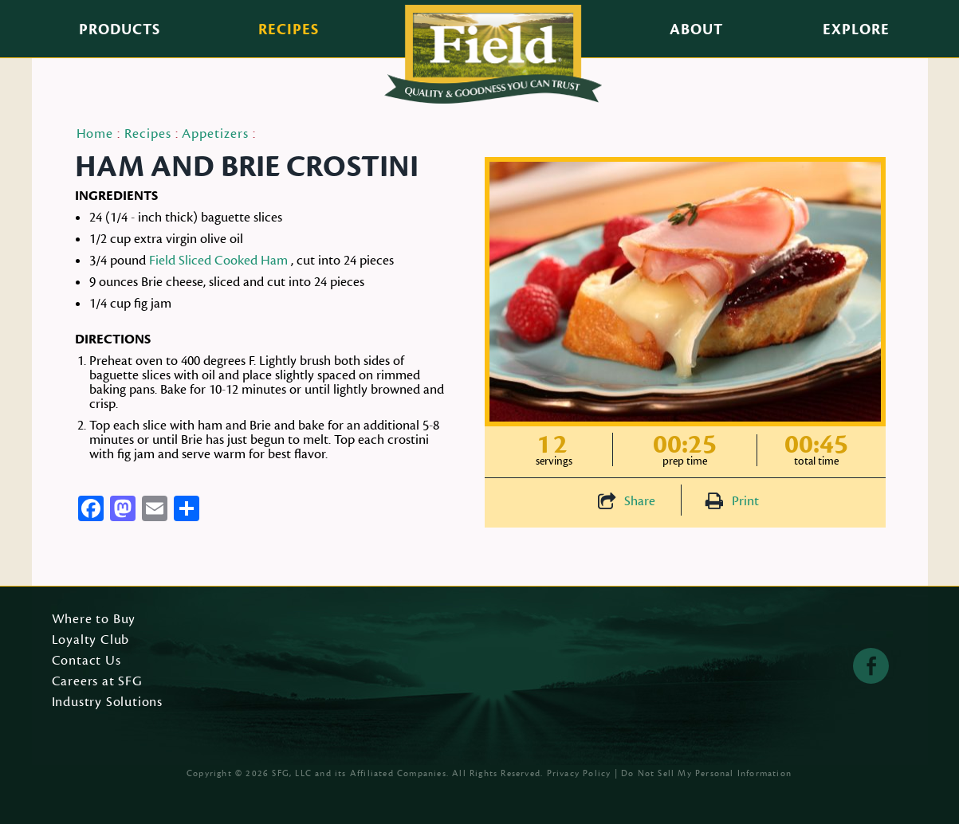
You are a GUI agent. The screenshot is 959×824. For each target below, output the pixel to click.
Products (119, 29)
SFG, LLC (292, 773)
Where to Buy (94, 620)
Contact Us (86, 661)
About (696, 29)
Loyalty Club (91, 641)
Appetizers (215, 134)
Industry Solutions (107, 703)
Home (95, 134)
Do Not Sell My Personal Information (706, 773)
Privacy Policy (579, 773)
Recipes (288, 29)
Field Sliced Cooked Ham (218, 260)
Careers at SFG (97, 682)
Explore (856, 29)
